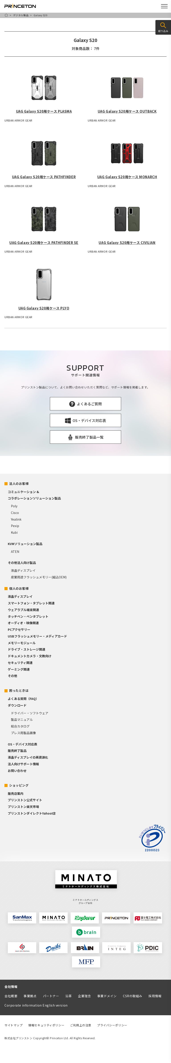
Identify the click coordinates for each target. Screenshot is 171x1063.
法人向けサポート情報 (23, 764)
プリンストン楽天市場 (23, 806)
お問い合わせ (17, 770)
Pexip (15, 526)
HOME (6, 15)
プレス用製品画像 (23, 733)
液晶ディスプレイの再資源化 (28, 757)
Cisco (15, 512)
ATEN (15, 551)
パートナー (51, 996)
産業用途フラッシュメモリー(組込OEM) (39, 577)
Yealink (16, 519)
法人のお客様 (18, 483)
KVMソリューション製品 (25, 543)
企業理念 (84, 996)
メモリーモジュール (22, 643)
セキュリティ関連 (20, 662)
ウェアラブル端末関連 (23, 609)
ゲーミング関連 (19, 669)
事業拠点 (30, 996)
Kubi (14, 532)
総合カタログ (20, 726)
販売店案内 (15, 793)
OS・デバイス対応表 (22, 744)
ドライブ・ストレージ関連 (26, 649)
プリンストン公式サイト (25, 800)
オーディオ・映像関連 (23, 623)
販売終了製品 (17, 750)
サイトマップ (13, 1025)
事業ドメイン (107, 996)
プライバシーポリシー (112, 1025)
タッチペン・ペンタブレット (28, 616)
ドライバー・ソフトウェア (29, 713)
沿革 (68, 996)
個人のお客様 (18, 588)
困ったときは (18, 690)
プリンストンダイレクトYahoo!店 (32, 813)
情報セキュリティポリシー (46, 1025)
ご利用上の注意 (80, 1025)
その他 (12, 675)
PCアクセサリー (19, 629)
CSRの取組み (132, 996)
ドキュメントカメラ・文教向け (29, 656)
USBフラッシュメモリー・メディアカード (37, 636)
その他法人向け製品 (22, 562)
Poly (14, 506)
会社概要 (10, 996)
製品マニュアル (22, 719)
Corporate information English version (36, 1005)
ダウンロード (17, 705)
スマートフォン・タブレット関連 (31, 603)
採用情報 (155, 996)
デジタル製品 (20, 15)
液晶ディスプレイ (23, 570)
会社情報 (10, 986)
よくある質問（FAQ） (23, 698)
